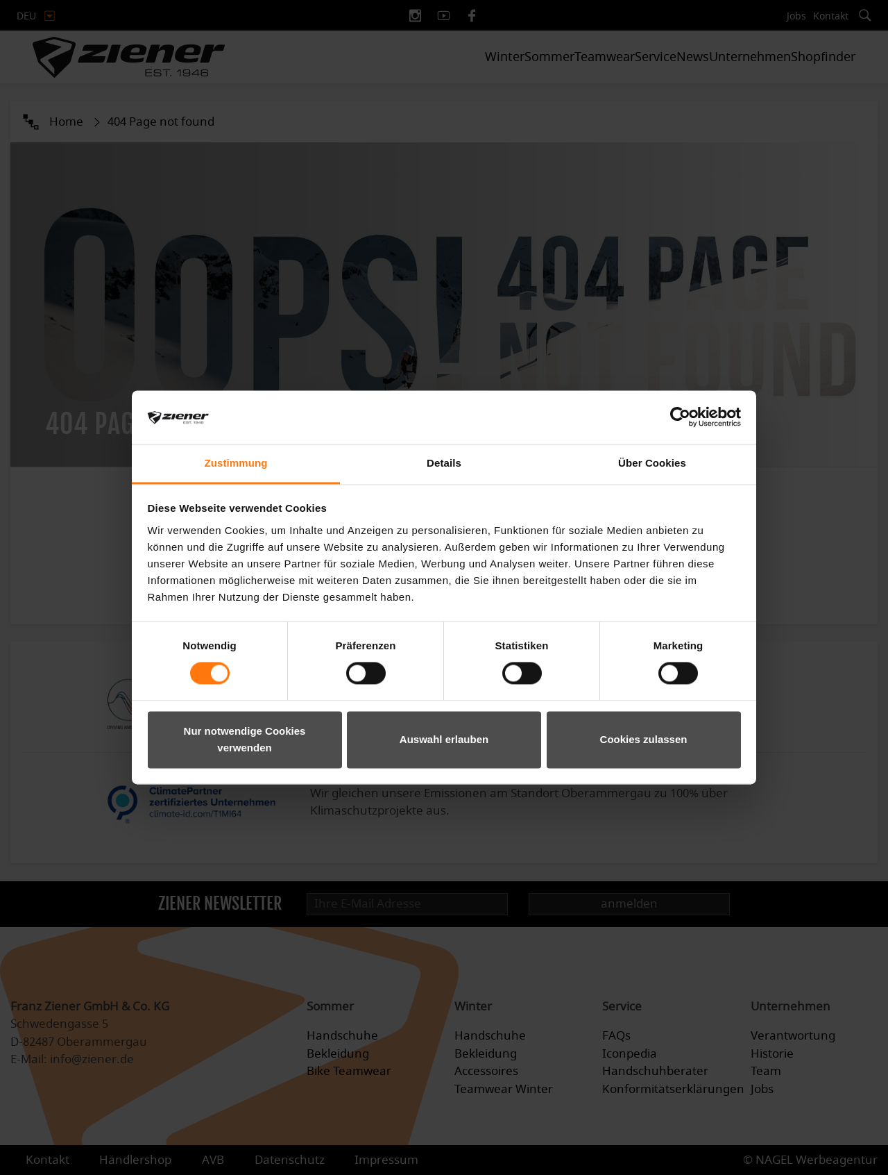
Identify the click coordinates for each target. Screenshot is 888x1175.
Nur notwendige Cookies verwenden (245, 739)
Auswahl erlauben (444, 739)
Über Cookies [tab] (652, 463)
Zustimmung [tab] (236, 463)
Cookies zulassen (644, 739)
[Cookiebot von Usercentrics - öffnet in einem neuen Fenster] (680, 417)
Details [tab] (444, 463)
